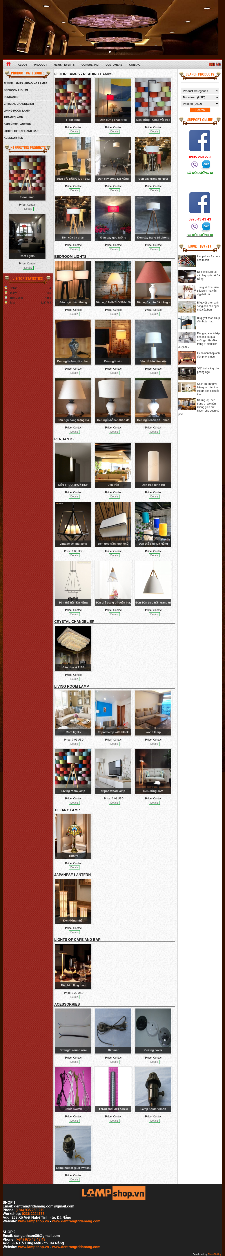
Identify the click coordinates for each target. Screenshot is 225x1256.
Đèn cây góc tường (113, 237)
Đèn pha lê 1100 (73, 667)
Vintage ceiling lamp (73, 543)
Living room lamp (73, 791)
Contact (135, 64)
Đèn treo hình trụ (153, 484)
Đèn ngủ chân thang (73, 302)
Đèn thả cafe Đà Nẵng (153, 543)
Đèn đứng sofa (153, 791)
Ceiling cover (153, 1050)
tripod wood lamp (113, 791)
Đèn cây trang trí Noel (153, 178)
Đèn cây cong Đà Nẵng (113, 178)
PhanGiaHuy (214, 1254)
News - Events (64, 64)
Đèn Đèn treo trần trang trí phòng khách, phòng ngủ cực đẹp (153, 609)
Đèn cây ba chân (73, 237)
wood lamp (153, 732)
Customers (113, 64)
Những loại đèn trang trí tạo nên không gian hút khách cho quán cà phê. (198, 407)
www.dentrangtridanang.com (76, 1221)
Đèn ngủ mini (113, 361)
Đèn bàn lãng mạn (73, 985)
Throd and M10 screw (113, 1109)
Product (40, 64)
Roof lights (27, 256)
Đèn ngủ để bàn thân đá (113, 420)
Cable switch (73, 1109)
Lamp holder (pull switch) (73, 1167)
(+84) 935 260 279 (30, 1210)
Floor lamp (27, 197)
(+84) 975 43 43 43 (30, 1239)
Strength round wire (73, 1050)
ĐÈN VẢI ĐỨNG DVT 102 (73, 178)
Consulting (90, 64)
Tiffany (73, 855)
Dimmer (113, 1050)
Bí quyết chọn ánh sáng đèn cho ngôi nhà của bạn (208, 306)
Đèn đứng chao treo (113, 119)
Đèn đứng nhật (73, 920)
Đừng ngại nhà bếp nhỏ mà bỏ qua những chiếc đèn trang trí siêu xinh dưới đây (199, 340)
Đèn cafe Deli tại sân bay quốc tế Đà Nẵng (208, 275)
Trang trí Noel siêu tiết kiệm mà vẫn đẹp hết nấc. (208, 291)
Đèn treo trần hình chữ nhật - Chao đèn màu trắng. (113, 550)
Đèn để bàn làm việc (153, 361)
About (22, 64)
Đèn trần (113, 484)
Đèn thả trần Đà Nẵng (73, 602)
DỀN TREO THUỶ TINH (73, 484)
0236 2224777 (33, 1214)
